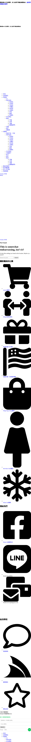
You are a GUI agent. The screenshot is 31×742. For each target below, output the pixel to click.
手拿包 (11, 103)
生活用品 (8, 116)
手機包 (11, 107)
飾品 (7, 118)
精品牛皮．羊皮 (10, 133)
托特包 (11, 108)
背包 (10, 111)
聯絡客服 (4, 712)
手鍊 (10, 120)
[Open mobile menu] (1, 175)
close (10, 713)
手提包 (11, 105)
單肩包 (11, 102)
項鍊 (10, 123)
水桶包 (11, 110)
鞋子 (7, 154)
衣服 (7, 126)
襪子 (7, 128)
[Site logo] (7, 91)
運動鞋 (8, 130)
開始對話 (3, 727)
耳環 (10, 121)
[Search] (7, 257)
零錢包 (11, 115)
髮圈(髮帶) (12, 125)
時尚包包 (8, 100)
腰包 (10, 113)
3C (7, 98)
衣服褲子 (8, 153)
